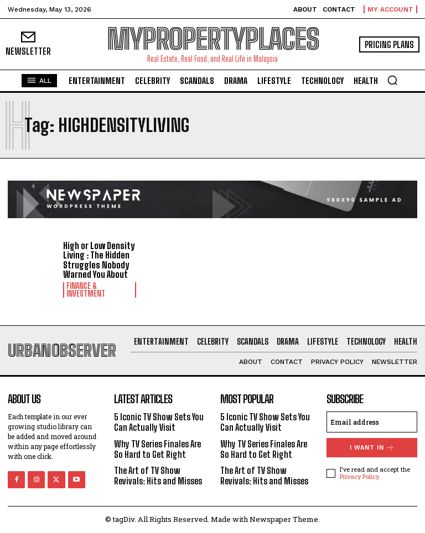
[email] (371, 421)
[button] (392, 80)
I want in (372, 448)
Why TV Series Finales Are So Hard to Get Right (157, 449)
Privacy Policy (359, 476)
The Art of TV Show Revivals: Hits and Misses (158, 475)
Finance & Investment (85, 290)
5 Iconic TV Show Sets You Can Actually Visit (159, 421)
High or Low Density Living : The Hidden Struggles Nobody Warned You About (98, 260)
